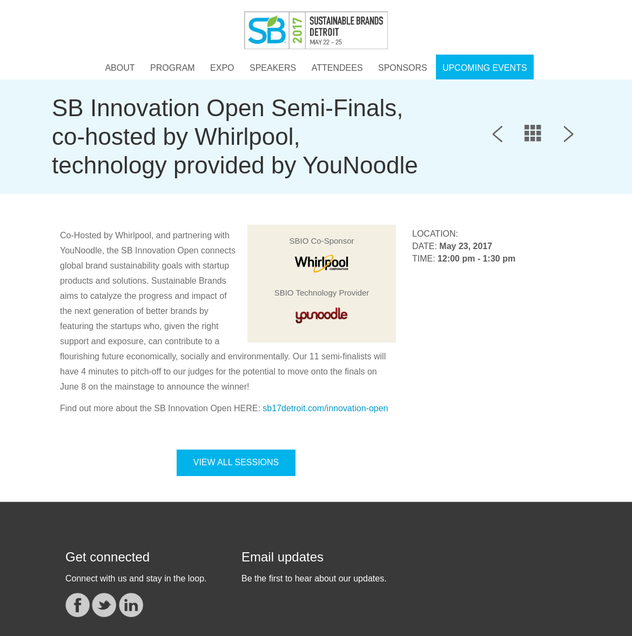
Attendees (337, 67)
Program (172, 67)
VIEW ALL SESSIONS (236, 462)
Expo (222, 67)
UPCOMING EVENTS (484, 67)
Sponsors (402, 67)
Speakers (273, 67)
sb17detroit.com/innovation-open (325, 408)
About (120, 67)
